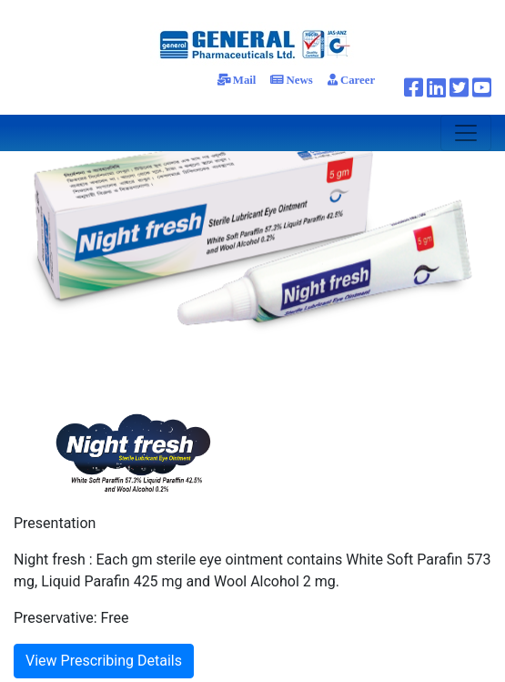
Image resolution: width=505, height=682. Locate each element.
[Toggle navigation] (465, 133)
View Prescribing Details (103, 660)
